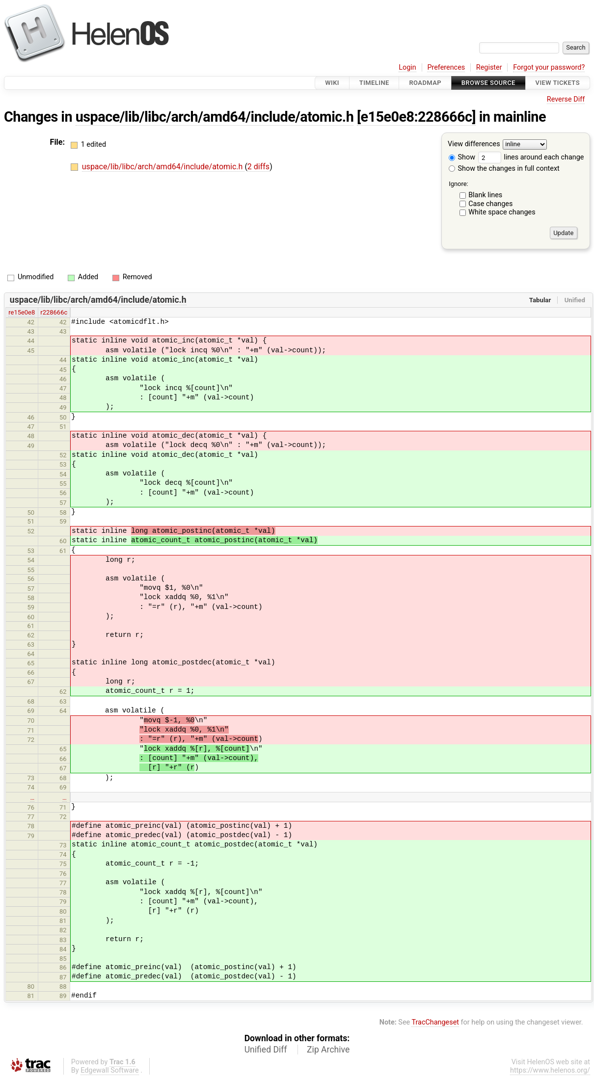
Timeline (374, 82)
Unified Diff (265, 1049)
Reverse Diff (566, 99)
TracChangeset (435, 1022)
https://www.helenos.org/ (550, 1070)
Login (407, 67)
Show (462, 157)
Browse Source (488, 82)
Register (489, 67)
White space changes (502, 212)
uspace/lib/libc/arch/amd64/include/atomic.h (215, 116)
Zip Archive (328, 1049)
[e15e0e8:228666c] (416, 116)
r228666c (53, 312)
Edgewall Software (110, 1070)
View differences (474, 144)
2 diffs (258, 166)
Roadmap (425, 82)
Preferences (446, 67)
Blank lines (485, 195)
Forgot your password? (549, 67)
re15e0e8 (21, 312)
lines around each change (531, 157)
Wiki (332, 82)
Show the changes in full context (504, 168)
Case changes (490, 204)
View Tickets (558, 82)
